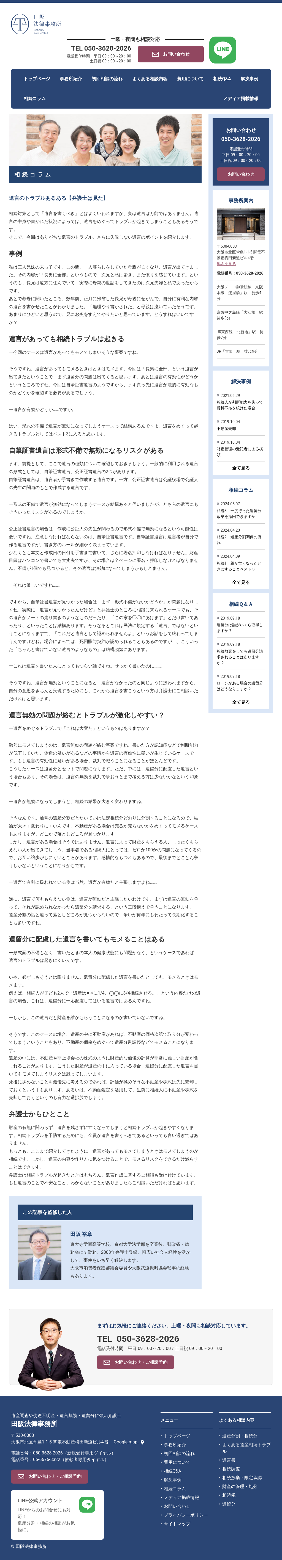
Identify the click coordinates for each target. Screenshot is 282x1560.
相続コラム (35, 98)
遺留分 (228, 1504)
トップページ (37, 78)
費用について (190, 78)
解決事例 (249, 78)
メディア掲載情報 (240, 98)
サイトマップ (177, 1523)
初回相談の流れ (107, 78)
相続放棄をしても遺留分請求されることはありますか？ (240, 657)
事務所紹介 (71, 78)
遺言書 (228, 1460)
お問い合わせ (241, 174)
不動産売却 (226, 428)
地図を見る (226, 263)
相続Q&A (222, 78)
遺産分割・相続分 (239, 1435)
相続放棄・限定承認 (242, 1477)
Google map (129, 1442)
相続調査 (231, 1468)
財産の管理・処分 (239, 1486)
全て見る (241, 468)
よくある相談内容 (149, 78)
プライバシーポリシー (186, 1515)
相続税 (228, 1495)
